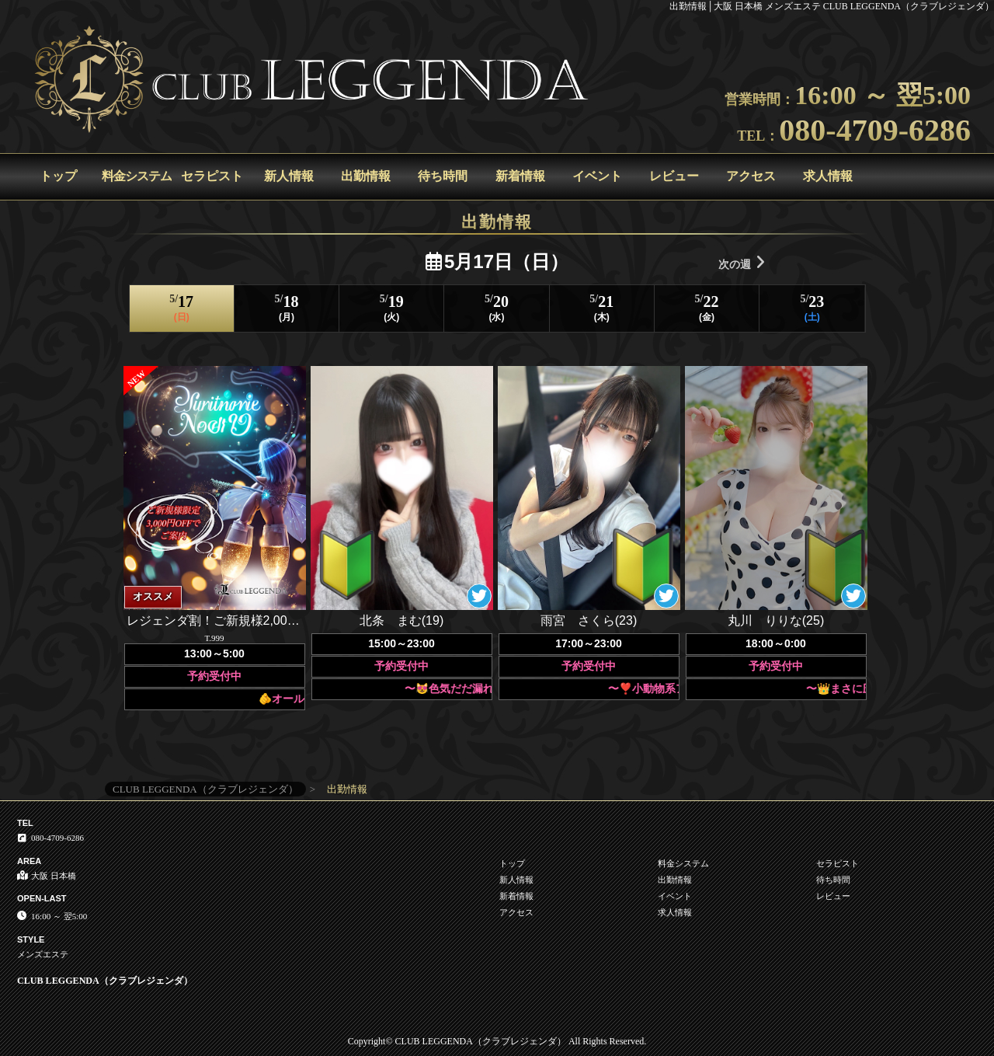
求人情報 (828, 176)
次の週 (741, 262)
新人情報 (289, 176)
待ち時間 (442, 176)
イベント (597, 176)
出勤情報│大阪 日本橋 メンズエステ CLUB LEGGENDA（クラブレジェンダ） (831, 6)
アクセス (751, 176)
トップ (58, 176)
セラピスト (212, 176)
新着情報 (520, 176)
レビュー (674, 176)
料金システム (137, 176)
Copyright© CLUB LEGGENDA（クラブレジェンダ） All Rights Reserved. (497, 1041)
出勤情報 (366, 176)
